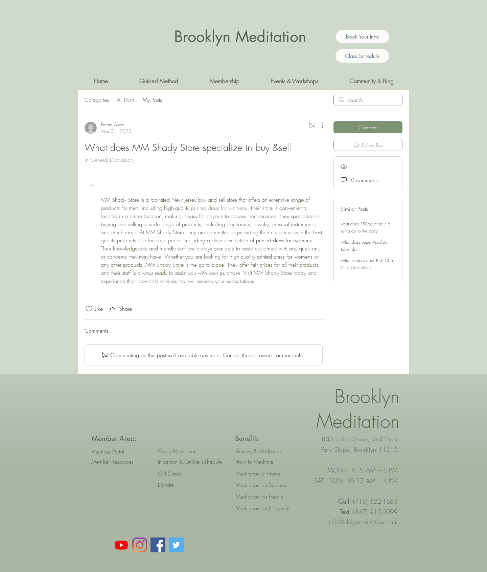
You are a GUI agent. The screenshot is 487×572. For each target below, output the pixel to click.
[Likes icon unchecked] (89, 309)
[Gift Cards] (188, 473)
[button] (158, 81)
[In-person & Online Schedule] (190, 462)
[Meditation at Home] (266, 473)
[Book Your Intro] (362, 36)
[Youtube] (121, 544)
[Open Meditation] (188, 451)
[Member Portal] (108, 451)
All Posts (126, 100)
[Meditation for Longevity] (266, 508)
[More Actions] (319, 125)
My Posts (152, 100)
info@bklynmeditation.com (363, 522)
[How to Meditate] (265, 462)
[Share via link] (120, 309)
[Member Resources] (112, 462)
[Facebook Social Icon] (157, 544)
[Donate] (188, 485)
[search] (367, 100)
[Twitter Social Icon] (176, 544)
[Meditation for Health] (266, 496)
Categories (97, 100)
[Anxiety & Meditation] (266, 451)
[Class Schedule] (362, 56)
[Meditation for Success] (266, 485)
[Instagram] (139, 544)
